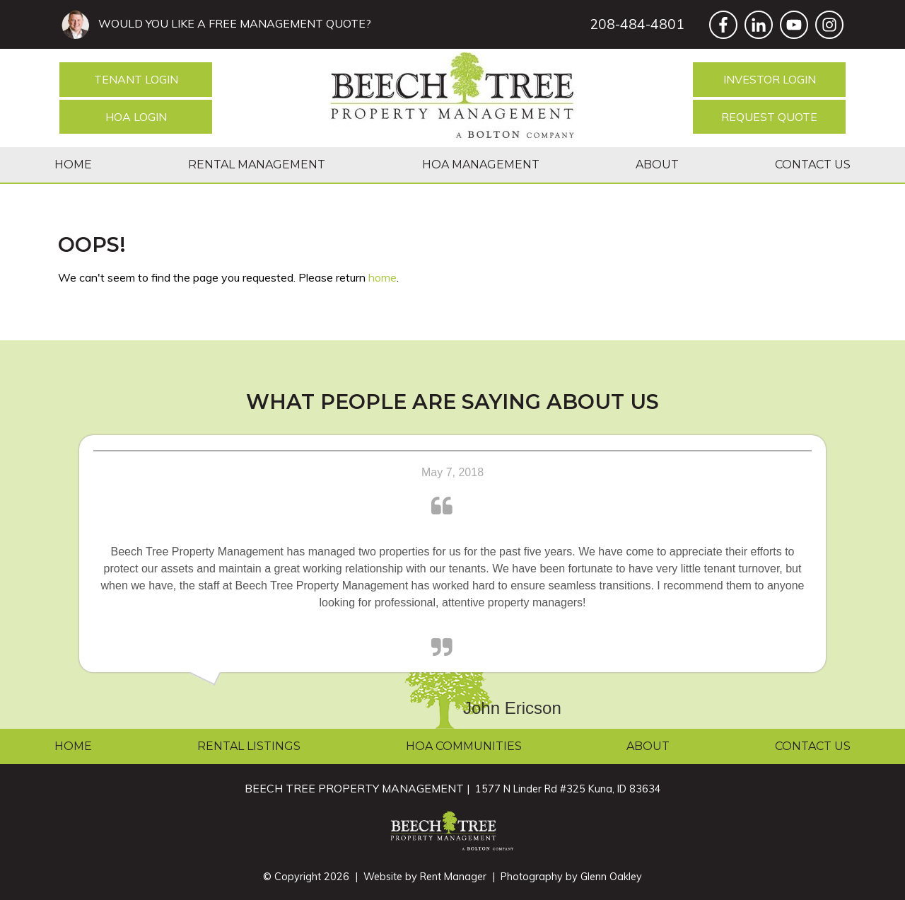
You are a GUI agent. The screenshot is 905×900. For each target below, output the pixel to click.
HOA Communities (464, 746)
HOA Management (480, 164)
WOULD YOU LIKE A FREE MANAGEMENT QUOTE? (232, 23)
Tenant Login (136, 79)
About (657, 164)
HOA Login (136, 117)
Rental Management (256, 164)
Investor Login (769, 79)
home (382, 277)
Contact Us (813, 164)
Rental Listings (248, 746)
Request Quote (769, 117)
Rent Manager (453, 876)
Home (73, 164)
